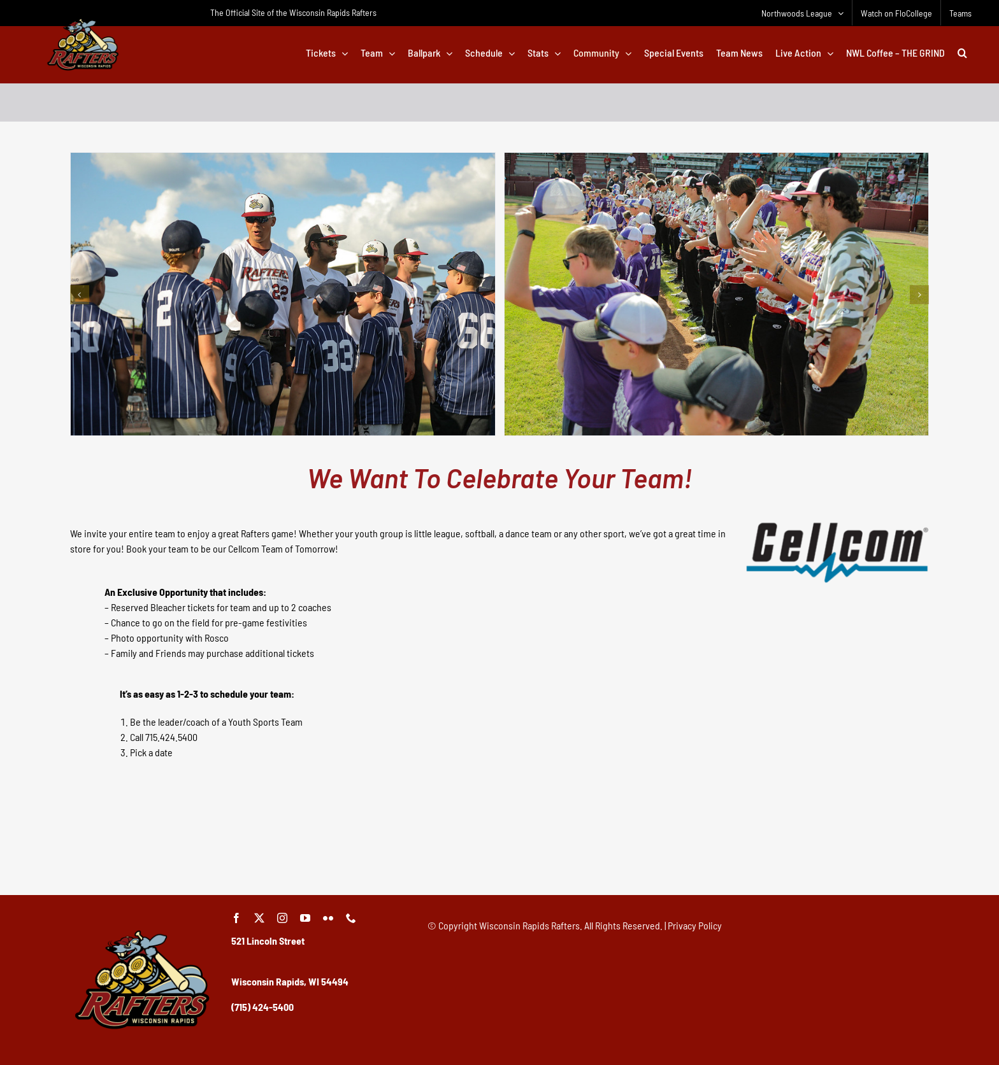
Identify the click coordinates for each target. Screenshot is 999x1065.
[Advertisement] (499, 849)
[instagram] (282, 918)
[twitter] (259, 918)
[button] (962, 53)
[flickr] (328, 918)
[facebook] (236, 918)
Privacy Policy (695, 925)
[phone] (351, 918)
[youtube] (305, 918)
